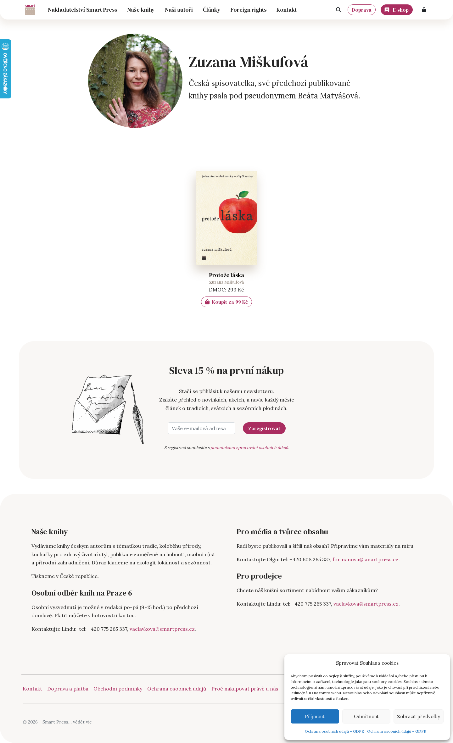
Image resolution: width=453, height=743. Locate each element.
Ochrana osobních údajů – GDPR (334, 731)
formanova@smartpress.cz (366, 559)
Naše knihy (141, 10)
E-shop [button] (397, 8)
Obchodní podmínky (117, 688)
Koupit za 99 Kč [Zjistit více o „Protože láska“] (226, 301)
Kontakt (287, 10)
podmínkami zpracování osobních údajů (249, 447)
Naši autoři (179, 10)
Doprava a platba (67, 688)
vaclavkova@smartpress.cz (162, 629)
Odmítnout (366, 716)
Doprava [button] (362, 9)
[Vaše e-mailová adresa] (201, 428)
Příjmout (315, 716)
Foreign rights (248, 10)
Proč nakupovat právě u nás (244, 688)
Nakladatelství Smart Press (82, 10)
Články (212, 10)
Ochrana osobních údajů (176, 688)
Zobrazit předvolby (418, 716)
